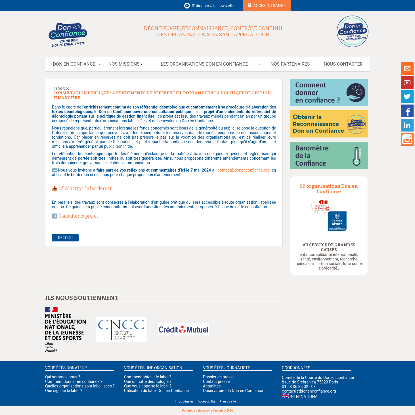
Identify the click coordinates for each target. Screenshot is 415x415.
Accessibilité (206, 401)
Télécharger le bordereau (85, 188)
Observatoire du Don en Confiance (233, 390)
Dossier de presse (218, 377)
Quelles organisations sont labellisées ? (80, 386)
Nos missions (123, 64)
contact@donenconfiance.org (244, 170)
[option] (328, 216)
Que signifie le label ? (63, 390)
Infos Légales (184, 401)
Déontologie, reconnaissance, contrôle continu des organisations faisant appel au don (213, 31)
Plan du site (228, 401)
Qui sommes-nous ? (62, 377)
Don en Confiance (74, 64)
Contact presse (216, 381)
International (305, 396)
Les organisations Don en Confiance (204, 64)
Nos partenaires (290, 64)
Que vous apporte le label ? (147, 386)
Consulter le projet (78, 216)
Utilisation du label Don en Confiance (156, 390)
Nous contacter (343, 64)
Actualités (212, 386)
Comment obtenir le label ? (147, 377)
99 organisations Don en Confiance (329, 188)
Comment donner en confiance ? (73, 381)
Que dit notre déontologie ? (147, 381)
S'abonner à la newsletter (214, 5)
